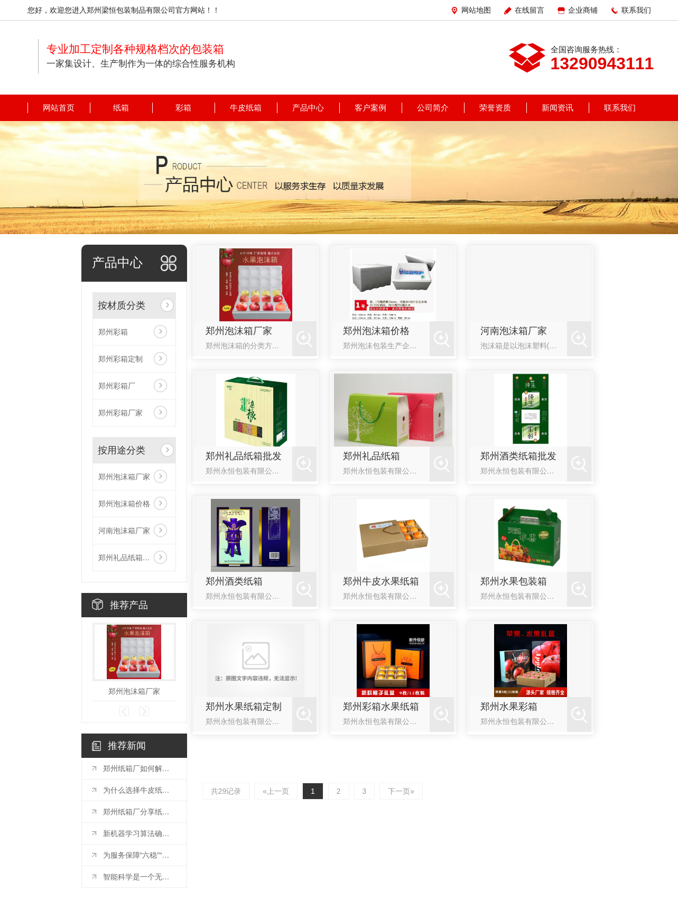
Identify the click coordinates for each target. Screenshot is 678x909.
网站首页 (59, 107)
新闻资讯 (557, 107)
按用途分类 (121, 450)
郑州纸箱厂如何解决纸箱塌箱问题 (139, 768)
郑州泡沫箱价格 (124, 503)
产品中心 (308, 107)
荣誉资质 (495, 107)
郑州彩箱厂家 (120, 413)
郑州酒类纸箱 (234, 581)
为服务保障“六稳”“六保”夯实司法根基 (139, 855)
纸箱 (121, 107)
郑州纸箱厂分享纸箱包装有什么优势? (139, 812)
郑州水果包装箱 (513, 581)
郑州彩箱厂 (116, 386)
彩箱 (183, 107)
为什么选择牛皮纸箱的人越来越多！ (139, 790)
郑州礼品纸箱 (371, 456)
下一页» (401, 791)
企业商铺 (583, 10)
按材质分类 (121, 305)
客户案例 (370, 107)
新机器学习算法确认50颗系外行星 (139, 833)
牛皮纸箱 (246, 107)
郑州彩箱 (113, 332)
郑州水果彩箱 (508, 706)
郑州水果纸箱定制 (244, 706)
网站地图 (476, 10)
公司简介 (433, 107)
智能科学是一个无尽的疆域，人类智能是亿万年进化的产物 (139, 877)
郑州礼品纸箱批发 (127, 557)
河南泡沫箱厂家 (124, 530)
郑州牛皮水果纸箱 (381, 581)
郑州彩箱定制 (120, 359)
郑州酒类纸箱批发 (518, 456)
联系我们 (636, 10)
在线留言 (529, 10)
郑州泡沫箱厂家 (124, 476)
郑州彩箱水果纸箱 (381, 706)
